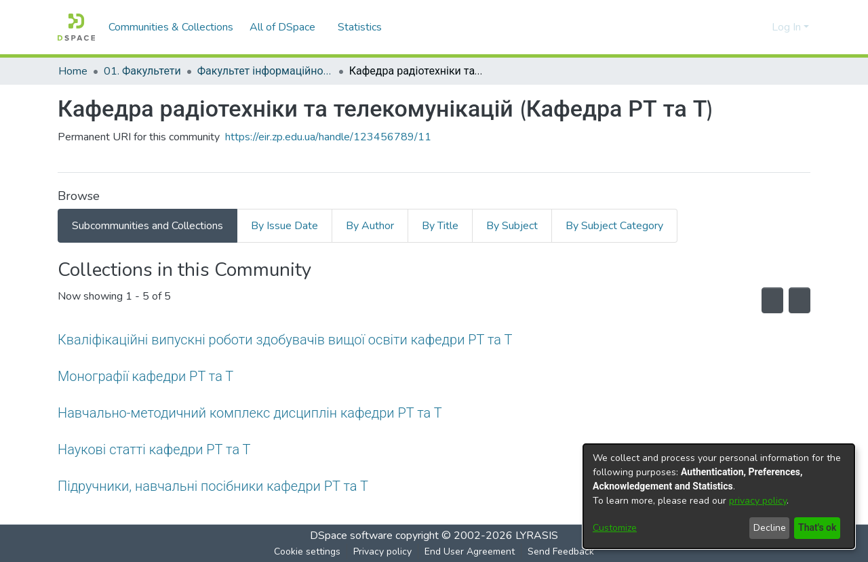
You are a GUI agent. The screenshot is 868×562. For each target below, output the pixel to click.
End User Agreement (470, 551)
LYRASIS (536, 535)
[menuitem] (286, 27)
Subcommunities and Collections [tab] (147, 225)
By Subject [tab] (512, 225)
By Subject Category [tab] (614, 225)
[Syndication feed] (762, 300)
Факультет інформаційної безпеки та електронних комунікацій (266, 71)
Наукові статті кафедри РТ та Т (154, 449)
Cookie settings (307, 551)
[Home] (76, 27)
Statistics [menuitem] (362, 27)
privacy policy (758, 500)
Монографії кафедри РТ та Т (147, 376)
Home (72, 71)
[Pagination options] (796, 300)
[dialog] (718, 496)
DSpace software (351, 535)
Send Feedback (561, 551)
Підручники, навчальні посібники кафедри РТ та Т (216, 486)
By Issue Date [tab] (284, 225)
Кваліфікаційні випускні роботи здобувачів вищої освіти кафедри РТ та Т (285, 339)
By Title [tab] (440, 225)
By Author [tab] (370, 225)
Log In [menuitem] (786, 27)
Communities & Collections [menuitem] (170, 27)
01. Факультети (143, 71)
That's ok (815, 527)
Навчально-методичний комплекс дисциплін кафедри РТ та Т (253, 412)
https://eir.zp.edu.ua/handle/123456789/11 (328, 136)
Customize (615, 527)
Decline (767, 527)
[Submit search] (739, 27)
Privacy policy (382, 551)
